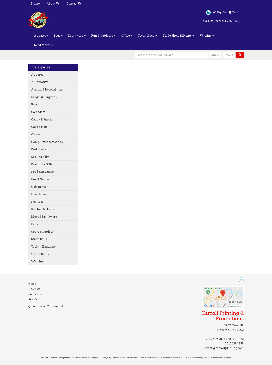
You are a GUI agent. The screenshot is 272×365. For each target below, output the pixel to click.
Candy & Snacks (42, 119)
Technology (147, 35)
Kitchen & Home (42, 209)
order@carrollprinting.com (224, 348)
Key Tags (37, 201)
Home (35, 3)
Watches (37, 261)
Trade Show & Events (178, 35)
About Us (53, 3)
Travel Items (40, 254)
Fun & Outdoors (103, 35)
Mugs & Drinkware (44, 216)
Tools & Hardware (43, 246)
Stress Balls (39, 239)
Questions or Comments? (45, 306)
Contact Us (74, 3)
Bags (58, 35)
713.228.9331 (214, 339)
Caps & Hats (39, 127)
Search (32, 299)
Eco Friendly (40, 157)
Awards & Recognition (46, 89)
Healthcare (39, 194)
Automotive (39, 82)
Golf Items (38, 187)
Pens (34, 224)
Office (126, 35)
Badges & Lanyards (44, 97)
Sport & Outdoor (42, 231)
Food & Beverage (42, 171)
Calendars (38, 112)
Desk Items (38, 149)
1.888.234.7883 (234, 339)
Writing (207, 35)
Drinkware (77, 35)
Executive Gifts (42, 164)
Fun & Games (40, 179)
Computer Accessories (47, 142)
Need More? (43, 45)
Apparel (41, 35)
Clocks (36, 134)
